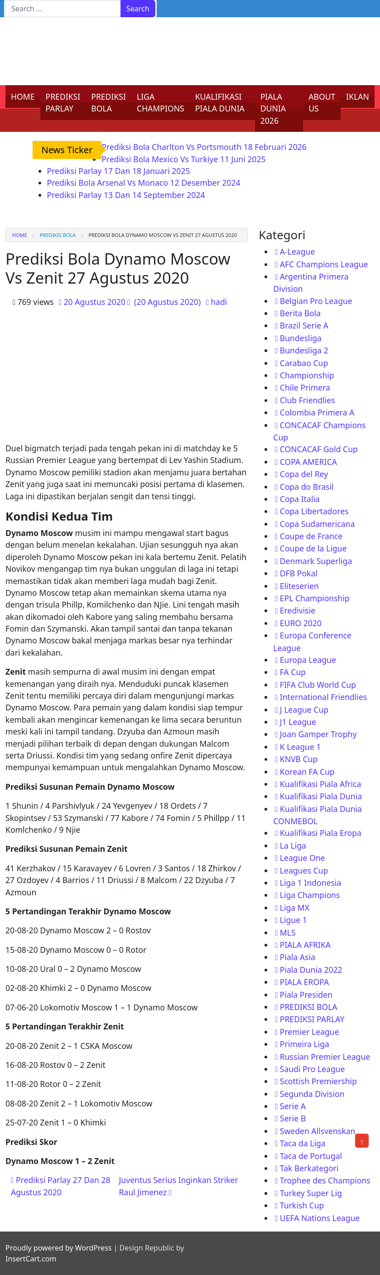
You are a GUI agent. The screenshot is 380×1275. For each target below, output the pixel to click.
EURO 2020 (301, 623)
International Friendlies (323, 696)
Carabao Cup (304, 362)
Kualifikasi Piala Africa (320, 783)
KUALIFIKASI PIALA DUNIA (220, 102)
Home (19, 235)
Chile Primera (305, 387)
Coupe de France (311, 536)
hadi (219, 301)
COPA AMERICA (308, 461)
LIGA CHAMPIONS (160, 102)
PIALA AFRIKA (305, 944)
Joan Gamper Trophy (318, 734)
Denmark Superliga (316, 560)
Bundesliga (301, 338)
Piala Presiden (306, 994)
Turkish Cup (302, 1205)
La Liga (293, 845)
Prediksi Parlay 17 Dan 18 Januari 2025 (118, 170)
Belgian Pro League (316, 300)
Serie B (293, 1118)
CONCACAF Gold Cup (319, 449)
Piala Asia (297, 956)
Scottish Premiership (318, 1081)
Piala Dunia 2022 (311, 969)
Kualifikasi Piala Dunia (321, 796)
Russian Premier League (325, 1056)
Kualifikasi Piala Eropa (320, 832)
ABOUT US (321, 102)
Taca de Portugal (311, 1155)
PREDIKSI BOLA (108, 102)
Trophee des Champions (325, 1180)
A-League (297, 251)
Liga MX (294, 907)
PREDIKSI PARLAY (63, 102)
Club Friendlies (307, 400)
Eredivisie (297, 610)
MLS (288, 932)
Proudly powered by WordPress (58, 1248)
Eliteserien (299, 585)
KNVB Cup (299, 758)
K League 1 (300, 746)
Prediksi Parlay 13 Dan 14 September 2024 (126, 194)
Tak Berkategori (309, 1168)
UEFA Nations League (320, 1217)
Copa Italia (300, 498)
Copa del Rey (304, 473)
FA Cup (293, 671)
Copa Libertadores (314, 511)
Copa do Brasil (307, 486)
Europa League (308, 659)
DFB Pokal (298, 573)
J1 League (298, 721)
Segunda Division (312, 1093)
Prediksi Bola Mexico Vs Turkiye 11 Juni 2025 (183, 159)
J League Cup (304, 709)
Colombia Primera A (317, 412)
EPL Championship (315, 598)
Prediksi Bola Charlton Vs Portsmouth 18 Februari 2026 (204, 146)
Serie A (293, 1106)
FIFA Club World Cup (318, 684)
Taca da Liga (303, 1143)
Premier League (309, 1031)
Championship (307, 375)
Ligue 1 (293, 919)
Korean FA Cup (307, 771)
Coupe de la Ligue (313, 548)
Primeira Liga (304, 1043)
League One (302, 857)
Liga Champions (310, 894)
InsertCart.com (30, 1259)
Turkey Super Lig (311, 1193)
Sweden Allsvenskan (318, 1130)
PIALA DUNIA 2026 (273, 108)
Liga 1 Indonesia (311, 882)
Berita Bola (300, 313)
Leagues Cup (304, 870)
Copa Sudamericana (317, 523)
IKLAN (357, 96)
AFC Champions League (324, 264)
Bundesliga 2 (304, 350)
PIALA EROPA (304, 981)
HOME (23, 96)
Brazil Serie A (304, 325)
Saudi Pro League (312, 1068)
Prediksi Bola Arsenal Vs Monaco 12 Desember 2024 (144, 182)
